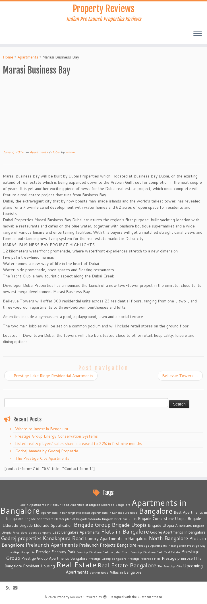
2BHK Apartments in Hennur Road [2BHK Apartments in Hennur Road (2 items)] (44, 504)
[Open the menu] (197, 34)
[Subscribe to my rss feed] (9, 588)
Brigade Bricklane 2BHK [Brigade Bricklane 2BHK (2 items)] (119, 519)
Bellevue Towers (180, 376)
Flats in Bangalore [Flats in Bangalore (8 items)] (125, 531)
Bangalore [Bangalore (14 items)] (156, 511)
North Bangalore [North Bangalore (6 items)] (168, 538)
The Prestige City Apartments (42, 458)
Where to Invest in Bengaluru (41, 429)
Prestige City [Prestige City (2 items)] (196, 545)
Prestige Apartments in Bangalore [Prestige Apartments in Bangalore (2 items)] (161, 545)
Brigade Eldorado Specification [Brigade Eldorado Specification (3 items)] (46, 525)
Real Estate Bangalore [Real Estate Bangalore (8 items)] (127, 565)
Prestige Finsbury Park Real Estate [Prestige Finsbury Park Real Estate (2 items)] (155, 552)
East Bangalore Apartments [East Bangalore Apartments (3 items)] (76, 532)
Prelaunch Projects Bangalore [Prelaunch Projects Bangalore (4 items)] (107, 545)
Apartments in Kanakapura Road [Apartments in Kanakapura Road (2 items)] (114, 512)
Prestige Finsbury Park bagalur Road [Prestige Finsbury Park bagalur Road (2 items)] (102, 552)
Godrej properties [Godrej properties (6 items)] (21, 538)
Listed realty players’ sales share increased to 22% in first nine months (78, 443)
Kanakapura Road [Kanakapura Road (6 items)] (63, 538)
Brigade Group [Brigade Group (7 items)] (92, 524)
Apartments (27, 57)
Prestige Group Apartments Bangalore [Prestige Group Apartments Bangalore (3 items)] (54, 558)
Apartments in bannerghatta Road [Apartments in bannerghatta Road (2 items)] (65, 512)
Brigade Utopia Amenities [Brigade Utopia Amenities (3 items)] (170, 525)
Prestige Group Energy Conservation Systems (56, 436)
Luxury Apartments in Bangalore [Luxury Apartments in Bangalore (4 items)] (116, 538)
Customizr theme (150, 597)
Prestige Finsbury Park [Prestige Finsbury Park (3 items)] (55, 551)
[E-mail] (17, 588)
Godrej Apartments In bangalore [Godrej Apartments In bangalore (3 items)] (178, 532)
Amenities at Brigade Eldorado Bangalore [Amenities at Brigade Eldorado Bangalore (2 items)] (100, 504)
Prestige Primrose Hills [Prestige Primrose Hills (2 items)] (144, 558)
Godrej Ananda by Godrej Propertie (46, 451)
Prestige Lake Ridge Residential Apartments (51, 376)
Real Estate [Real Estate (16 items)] (76, 564)
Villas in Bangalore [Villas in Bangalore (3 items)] (125, 572)
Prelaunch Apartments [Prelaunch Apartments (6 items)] (52, 544)
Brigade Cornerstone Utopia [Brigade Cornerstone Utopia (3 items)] (162, 518)
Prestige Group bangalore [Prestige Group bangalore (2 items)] (108, 558)
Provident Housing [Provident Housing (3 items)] (39, 566)
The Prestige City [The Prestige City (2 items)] (170, 566)
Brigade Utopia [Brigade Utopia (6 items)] (129, 524)
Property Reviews (103, 9)
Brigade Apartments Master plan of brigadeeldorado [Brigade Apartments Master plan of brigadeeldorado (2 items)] (62, 519)
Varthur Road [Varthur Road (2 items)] (99, 572)
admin (70, 152)
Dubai (56, 152)
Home (8, 57)
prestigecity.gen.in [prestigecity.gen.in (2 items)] (21, 552)
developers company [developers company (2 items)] (36, 532)
